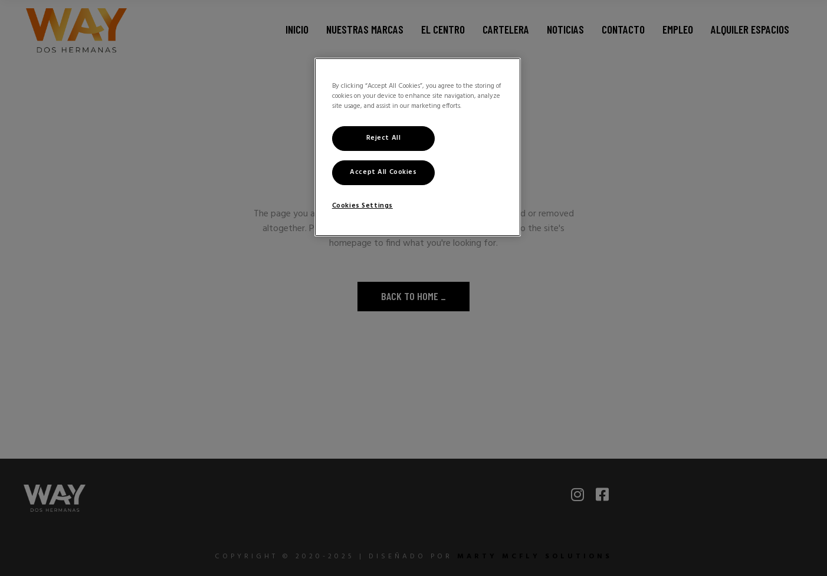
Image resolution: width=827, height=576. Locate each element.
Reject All (383, 138)
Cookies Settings (362, 205)
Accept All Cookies (383, 172)
